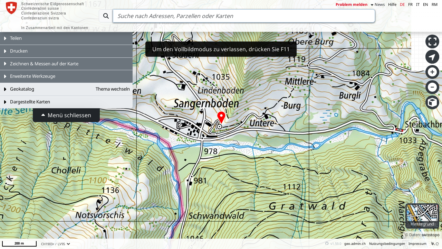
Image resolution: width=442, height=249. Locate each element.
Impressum (417, 243)
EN (425, 4)
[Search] (244, 15)
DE (402, 4)
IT (418, 4)
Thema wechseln (113, 89)
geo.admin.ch (355, 243)
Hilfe (392, 4)
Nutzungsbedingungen (387, 243)
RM (435, 4)
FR (410, 4)
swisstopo (431, 234)
